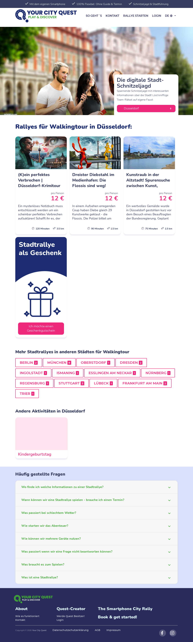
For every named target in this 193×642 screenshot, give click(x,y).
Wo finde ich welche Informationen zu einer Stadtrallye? (62, 487)
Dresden (131, 363)
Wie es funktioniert (27, 616)
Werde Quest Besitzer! (71, 616)
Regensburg (34, 383)
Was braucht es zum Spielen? (42, 564)
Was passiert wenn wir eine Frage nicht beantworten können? (66, 551)
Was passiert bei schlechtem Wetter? (48, 513)
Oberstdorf (95, 363)
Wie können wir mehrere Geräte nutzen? (51, 539)
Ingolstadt (33, 373)
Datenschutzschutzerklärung (70, 630)
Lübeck (103, 383)
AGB (97, 630)
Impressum (113, 630)
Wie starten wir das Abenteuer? (44, 526)
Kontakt (112, 15)
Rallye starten (135, 15)
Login (156, 15)
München (59, 363)
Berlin (29, 363)
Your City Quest (39, 630)
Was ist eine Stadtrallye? (39, 577)
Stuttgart (71, 383)
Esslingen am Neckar (112, 373)
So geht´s (94, 15)
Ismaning (68, 373)
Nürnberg (158, 373)
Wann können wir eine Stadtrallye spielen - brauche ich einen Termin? (72, 500)
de (169, 15)
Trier (27, 394)
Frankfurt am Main (144, 383)
